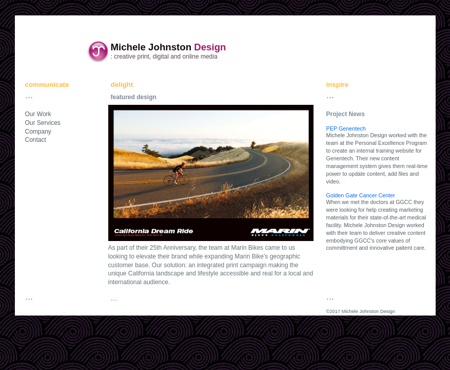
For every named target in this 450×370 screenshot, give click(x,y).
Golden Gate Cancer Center (360, 195)
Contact (35, 139)
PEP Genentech (346, 128)
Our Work (38, 114)
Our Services (43, 122)
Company (38, 131)
